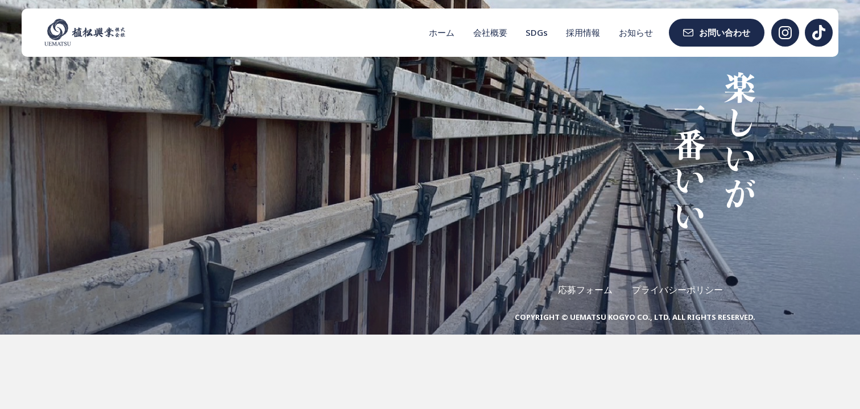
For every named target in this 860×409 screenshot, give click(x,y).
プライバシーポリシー (677, 289)
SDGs (537, 32)
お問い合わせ (724, 32)
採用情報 (583, 32)
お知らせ (636, 32)
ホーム (441, 32)
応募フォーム (585, 289)
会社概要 (490, 32)
